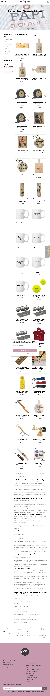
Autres (6, 53)
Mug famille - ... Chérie (22, 271)
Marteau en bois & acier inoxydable (22, 416)
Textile (6, 46)
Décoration (7, 51)
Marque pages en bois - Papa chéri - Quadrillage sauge (39, 200)
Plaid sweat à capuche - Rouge (39, 344)
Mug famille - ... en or (22, 247)
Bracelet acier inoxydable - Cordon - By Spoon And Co (39, 369)
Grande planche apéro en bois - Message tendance (39, 176)
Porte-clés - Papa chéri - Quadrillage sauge (39, 151)
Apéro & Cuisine (8, 41)
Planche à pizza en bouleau (39, 416)
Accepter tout (25, 350)
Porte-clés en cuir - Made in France (39, 392)
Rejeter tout (25, 354)
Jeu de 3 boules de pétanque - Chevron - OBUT (39, 320)
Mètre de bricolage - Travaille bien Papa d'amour (22, 128)
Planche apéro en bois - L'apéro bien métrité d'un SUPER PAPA (39, 56)
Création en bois (8, 49)
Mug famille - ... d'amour (39, 271)
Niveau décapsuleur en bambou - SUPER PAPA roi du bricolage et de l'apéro (22, 56)
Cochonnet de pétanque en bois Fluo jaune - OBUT (39, 296)
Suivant (43, 474)
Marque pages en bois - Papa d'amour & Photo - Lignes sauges (22, 200)
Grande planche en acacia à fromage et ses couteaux (22, 369)
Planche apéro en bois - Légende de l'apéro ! (22, 79)
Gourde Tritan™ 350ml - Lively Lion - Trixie (22, 392)
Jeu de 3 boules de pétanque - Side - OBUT (22, 320)
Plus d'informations (17, 347)
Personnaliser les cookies (27, 347)
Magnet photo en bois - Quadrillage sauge (39, 127)
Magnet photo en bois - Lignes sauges (22, 151)
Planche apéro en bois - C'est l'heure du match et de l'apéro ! (39, 80)
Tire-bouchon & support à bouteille (39, 440)
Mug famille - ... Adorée (38, 247)
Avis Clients (46, 251)
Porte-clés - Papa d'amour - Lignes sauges (22, 175)
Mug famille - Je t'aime (22, 223)
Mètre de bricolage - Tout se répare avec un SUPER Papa (22, 104)
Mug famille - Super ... (39, 223)
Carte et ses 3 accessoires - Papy (38, 464)
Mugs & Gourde (8, 44)
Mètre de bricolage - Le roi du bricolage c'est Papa (39, 104)
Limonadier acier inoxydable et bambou (22, 440)
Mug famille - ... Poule (22, 295)
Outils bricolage (8, 39)
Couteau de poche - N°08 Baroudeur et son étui (22, 465)
